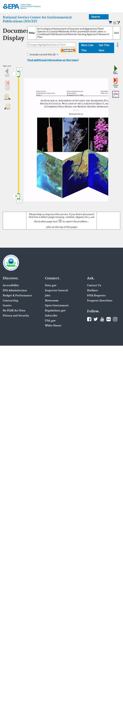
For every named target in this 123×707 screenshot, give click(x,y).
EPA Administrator (15, 290)
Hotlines (92, 290)
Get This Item (104, 48)
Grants (7, 305)
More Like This (87, 48)
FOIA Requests (96, 295)
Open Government (57, 305)
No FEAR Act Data (14, 310)
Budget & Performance (17, 295)
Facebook (89, 319)
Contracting (10, 300)
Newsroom (52, 300)
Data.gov (50, 285)
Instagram (115, 319)
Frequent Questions (99, 300)
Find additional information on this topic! (53, 60)
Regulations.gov (55, 310)
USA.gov (50, 320)
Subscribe (51, 315)
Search (95, 16)
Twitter (95, 319)
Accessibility (11, 285)
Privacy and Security (16, 315)
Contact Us (94, 285)
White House (53, 325)
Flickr (108, 319)
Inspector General (56, 290)
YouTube (102, 319)
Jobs (47, 295)
